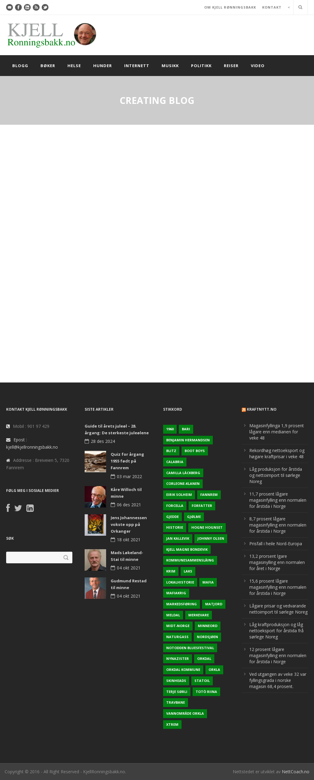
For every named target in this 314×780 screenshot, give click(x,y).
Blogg (20, 65)
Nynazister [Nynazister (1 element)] (177, 658)
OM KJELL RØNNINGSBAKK (230, 7)
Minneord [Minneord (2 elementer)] (207, 625)
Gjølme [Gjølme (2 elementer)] (194, 516)
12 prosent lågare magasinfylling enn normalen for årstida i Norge (277, 655)
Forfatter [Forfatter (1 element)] (202, 505)
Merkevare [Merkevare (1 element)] (198, 615)
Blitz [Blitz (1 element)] (171, 450)
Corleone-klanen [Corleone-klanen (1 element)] (183, 483)
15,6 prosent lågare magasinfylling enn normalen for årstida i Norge (277, 587)
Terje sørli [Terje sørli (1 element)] (176, 691)
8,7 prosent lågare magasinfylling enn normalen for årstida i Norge (277, 525)
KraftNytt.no (262, 409)
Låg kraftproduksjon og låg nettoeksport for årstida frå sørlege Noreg (276, 631)
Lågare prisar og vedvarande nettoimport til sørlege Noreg (278, 609)
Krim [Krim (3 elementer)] (170, 571)
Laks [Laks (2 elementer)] (188, 571)
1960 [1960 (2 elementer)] (170, 429)
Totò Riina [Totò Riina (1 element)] (206, 691)
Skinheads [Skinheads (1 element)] (176, 680)
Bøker (47, 65)
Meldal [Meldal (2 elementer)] (173, 615)
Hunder (102, 65)
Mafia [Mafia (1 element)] (208, 582)
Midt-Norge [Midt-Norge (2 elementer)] (178, 625)
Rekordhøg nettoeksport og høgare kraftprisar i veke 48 (276, 453)
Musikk (170, 65)
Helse (74, 65)
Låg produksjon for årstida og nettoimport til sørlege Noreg (275, 475)
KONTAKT (271, 7)
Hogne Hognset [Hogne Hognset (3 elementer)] (207, 527)
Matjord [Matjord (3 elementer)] (213, 604)
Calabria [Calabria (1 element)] (174, 461)
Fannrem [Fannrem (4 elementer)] (209, 494)
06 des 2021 (129, 505)
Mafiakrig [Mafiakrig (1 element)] (176, 593)
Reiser (231, 65)
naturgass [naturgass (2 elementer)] (177, 636)
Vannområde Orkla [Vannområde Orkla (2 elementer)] (185, 713)
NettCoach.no (295, 771)
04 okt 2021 (128, 568)
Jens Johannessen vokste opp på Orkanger (129, 524)
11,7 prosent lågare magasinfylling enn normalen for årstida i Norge (277, 500)
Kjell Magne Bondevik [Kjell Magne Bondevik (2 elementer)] (187, 549)
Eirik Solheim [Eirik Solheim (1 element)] (179, 494)
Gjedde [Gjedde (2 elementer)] (172, 516)
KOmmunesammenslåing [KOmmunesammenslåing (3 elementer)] (190, 560)
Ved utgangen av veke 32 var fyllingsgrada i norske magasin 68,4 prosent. (277, 680)
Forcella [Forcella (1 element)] (174, 505)
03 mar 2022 (129, 476)
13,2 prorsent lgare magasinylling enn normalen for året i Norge (277, 562)
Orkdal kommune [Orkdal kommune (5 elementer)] (183, 669)
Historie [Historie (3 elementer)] (174, 527)
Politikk (201, 65)
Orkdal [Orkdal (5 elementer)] (204, 658)
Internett (136, 65)
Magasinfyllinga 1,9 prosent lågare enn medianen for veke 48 (276, 432)
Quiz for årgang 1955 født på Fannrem (127, 460)
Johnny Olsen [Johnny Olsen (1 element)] (210, 538)
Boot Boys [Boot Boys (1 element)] (195, 450)
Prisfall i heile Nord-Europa (275, 543)
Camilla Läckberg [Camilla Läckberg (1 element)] (183, 472)
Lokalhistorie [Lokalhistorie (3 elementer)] (180, 582)
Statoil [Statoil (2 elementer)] (202, 680)
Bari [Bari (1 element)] (186, 429)
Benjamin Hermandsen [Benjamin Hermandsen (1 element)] (188, 440)
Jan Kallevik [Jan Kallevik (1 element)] (177, 538)
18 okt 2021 (128, 539)
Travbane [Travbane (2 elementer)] (175, 702)
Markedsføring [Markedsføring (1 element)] (181, 604)
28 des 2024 (103, 441)
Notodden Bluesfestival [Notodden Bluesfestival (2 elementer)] (190, 647)
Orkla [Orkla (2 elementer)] (214, 669)
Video (258, 65)
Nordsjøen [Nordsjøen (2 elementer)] (207, 636)
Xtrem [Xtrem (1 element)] (172, 724)
